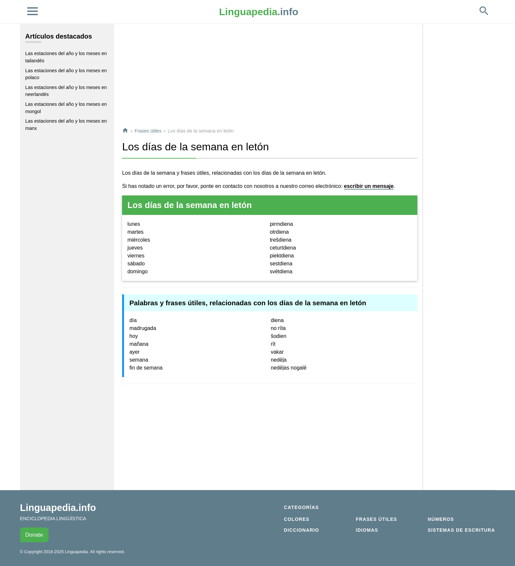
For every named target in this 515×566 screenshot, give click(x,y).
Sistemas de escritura (461, 530)
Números (441, 519)
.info (258, 11)
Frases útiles (148, 131)
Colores (296, 519)
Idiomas (367, 530)
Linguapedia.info (58, 507)
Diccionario (301, 530)
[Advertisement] (269, 75)
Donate (34, 535)
